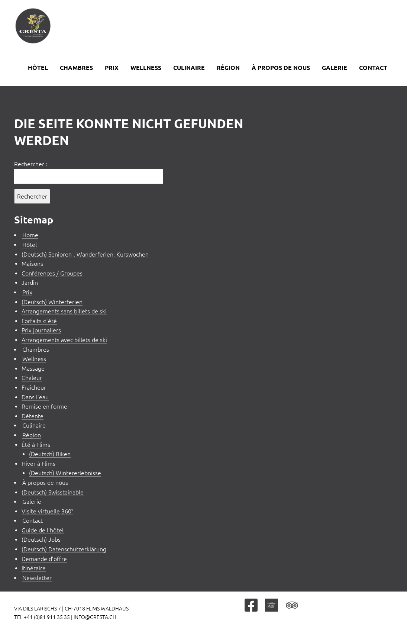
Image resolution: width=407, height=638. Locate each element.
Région (228, 67)
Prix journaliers (41, 330)
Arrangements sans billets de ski (64, 311)
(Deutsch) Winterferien (52, 302)
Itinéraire (34, 568)
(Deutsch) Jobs (41, 539)
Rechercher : (30, 164)
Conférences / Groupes (52, 273)
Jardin (30, 282)
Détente (32, 416)
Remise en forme (44, 406)
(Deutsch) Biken (50, 454)
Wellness (145, 67)
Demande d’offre (44, 558)
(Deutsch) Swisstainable (53, 492)
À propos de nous (281, 67)
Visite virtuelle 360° (47, 511)
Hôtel (38, 67)
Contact (373, 67)
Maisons (32, 263)
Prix (112, 67)
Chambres (76, 67)
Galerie (334, 67)
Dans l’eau (35, 397)
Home (30, 235)
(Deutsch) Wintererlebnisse (65, 473)
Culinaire (189, 67)
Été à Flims (36, 444)
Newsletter (37, 577)
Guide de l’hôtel (43, 530)
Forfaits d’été (39, 321)
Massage (33, 368)
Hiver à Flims (38, 463)
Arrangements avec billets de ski (64, 339)
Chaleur (32, 377)
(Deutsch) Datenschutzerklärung (64, 549)
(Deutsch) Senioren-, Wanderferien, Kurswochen (85, 254)
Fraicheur (34, 387)
